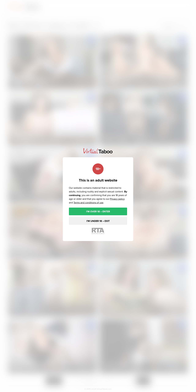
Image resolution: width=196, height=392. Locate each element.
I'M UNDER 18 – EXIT (98, 221)
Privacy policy (117, 199)
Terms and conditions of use (88, 202)
